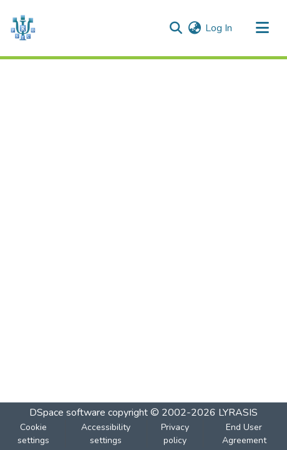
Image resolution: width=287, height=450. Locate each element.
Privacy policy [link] (175, 433)
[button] (22, 28)
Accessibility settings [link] (105, 433)
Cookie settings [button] (33, 433)
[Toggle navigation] (262, 28)
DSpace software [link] (67, 412)
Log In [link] (218, 28)
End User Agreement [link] (244, 433)
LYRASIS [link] (238, 412)
